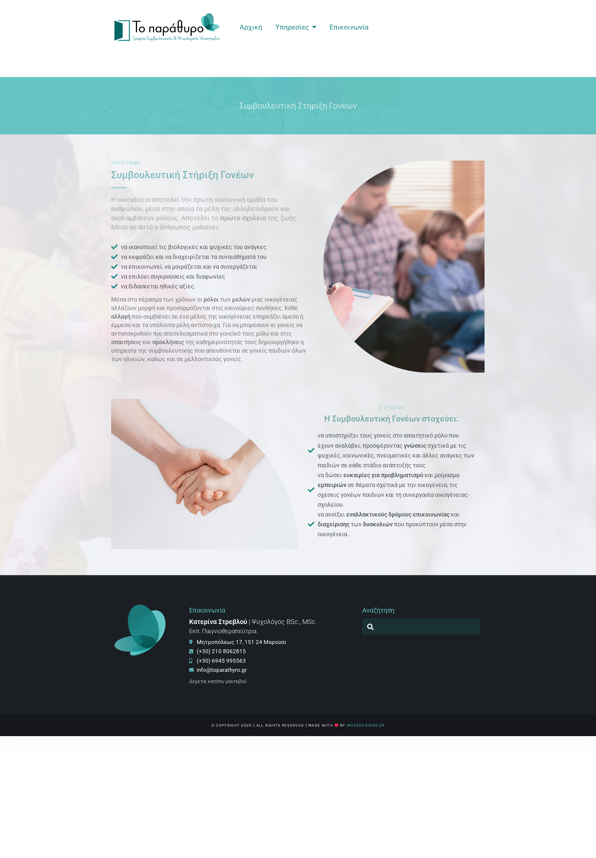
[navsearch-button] (370, 626)
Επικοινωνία (348, 27)
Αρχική (251, 27)
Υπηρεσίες (295, 27)
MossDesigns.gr (366, 725)
